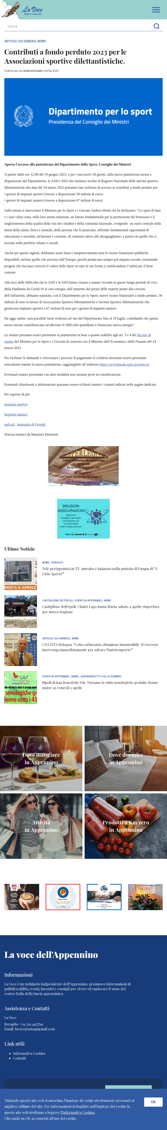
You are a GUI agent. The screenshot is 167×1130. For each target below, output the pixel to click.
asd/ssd (9, 424)
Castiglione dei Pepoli (57, 600)
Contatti (19, 1058)
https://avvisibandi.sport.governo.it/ (124, 364)
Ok (153, 1102)
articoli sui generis (20, 41)
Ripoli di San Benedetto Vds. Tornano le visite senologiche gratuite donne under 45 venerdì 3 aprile (100, 685)
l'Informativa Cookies (78, 1112)
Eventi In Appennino (88, 600)
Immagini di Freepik (31, 424)
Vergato (57, 562)
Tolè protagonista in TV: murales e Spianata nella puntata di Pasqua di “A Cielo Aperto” (99, 571)
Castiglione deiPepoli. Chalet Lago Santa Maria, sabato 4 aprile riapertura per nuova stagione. (100, 609)
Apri (156, 9)
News (41, 41)
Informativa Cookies (29, 1053)
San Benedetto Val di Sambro (101, 676)
